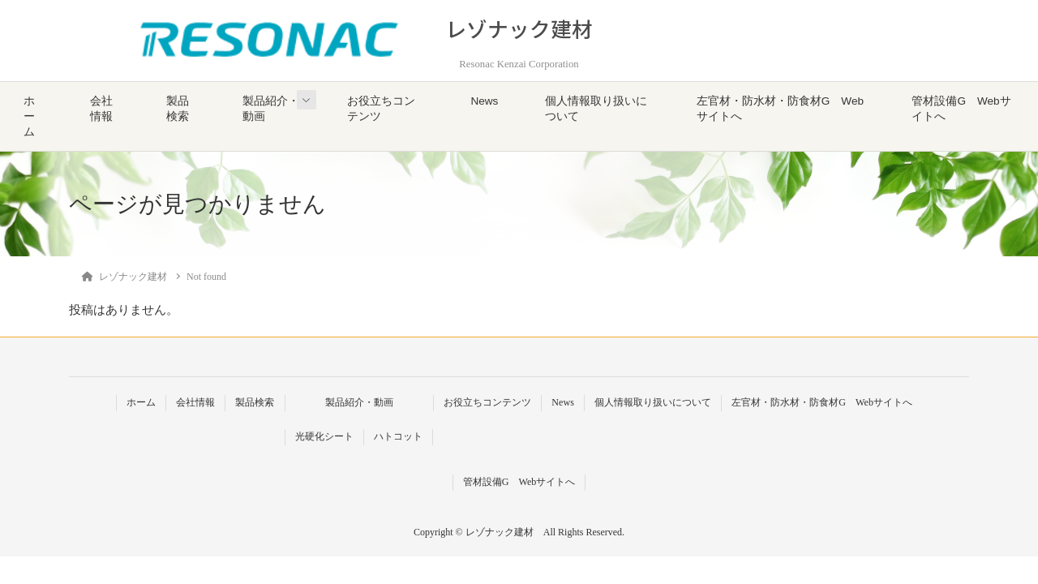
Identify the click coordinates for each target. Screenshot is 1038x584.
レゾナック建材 (519, 28)
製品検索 (177, 108)
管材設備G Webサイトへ (960, 108)
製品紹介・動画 (270, 108)
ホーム (29, 116)
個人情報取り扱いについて (596, 108)
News (484, 101)
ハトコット (398, 436)
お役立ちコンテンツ (381, 108)
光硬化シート (324, 436)
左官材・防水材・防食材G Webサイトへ (780, 108)
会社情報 (101, 108)
